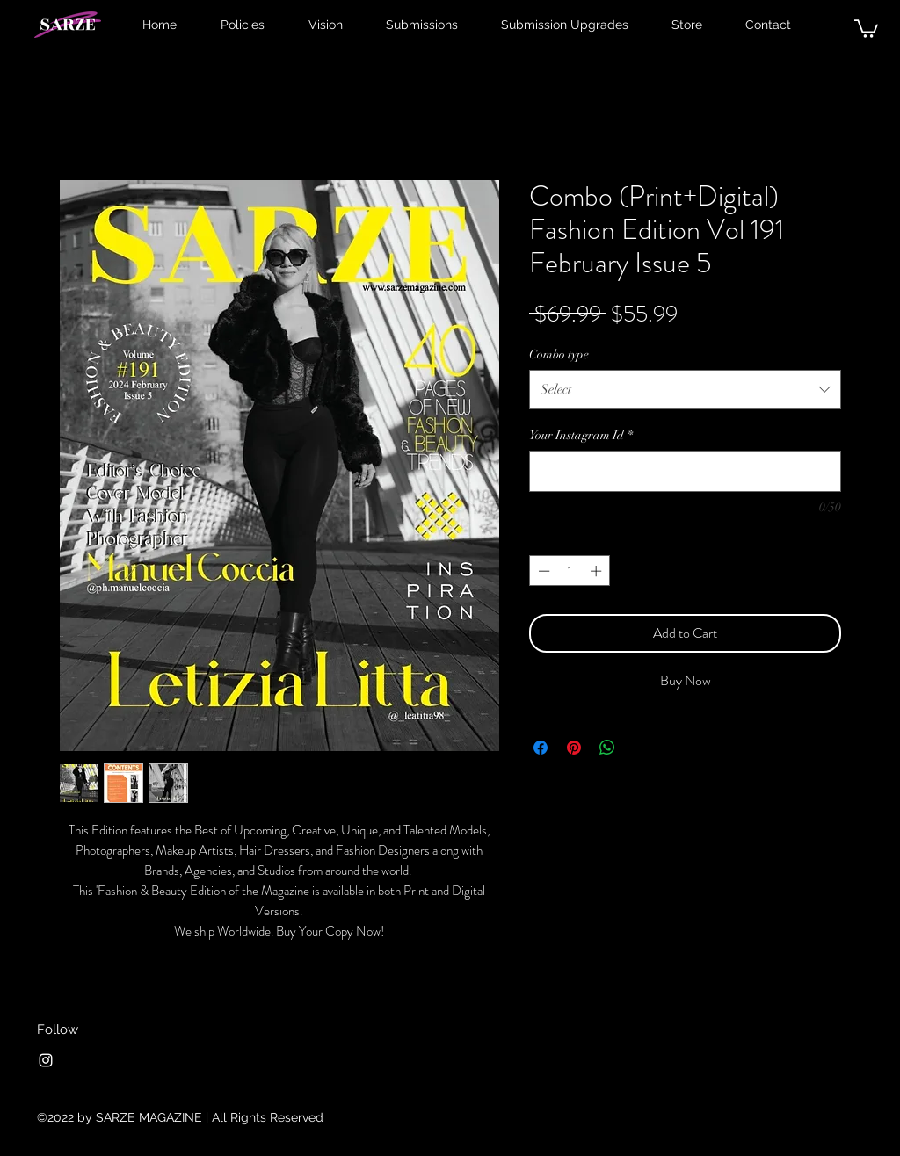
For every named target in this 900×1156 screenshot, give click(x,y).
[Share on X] (640, 747)
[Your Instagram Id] (685, 471)
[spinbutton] (570, 571)
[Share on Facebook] (540, 747)
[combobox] (685, 389)
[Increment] (597, 571)
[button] (866, 28)
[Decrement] (542, 571)
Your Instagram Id (581, 435)
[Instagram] (45, 1060)
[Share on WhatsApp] (607, 747)
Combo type (559, 354)
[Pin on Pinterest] (573, 747)
